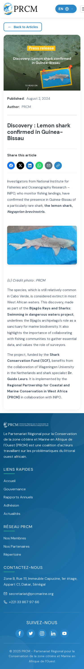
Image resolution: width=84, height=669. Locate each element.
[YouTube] (64, 633)
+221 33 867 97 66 (21, 602)
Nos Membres (15, 538)
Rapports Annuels (18, 497)
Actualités (12, 513)
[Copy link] (58, 165)
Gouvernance (15, 489)
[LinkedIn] (53, 633)
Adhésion (11, 505)
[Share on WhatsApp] (39, 165)
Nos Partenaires (17, 546)
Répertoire (12, 554)
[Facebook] (19, 633)
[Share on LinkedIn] (30, 165)
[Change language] (66, 9)
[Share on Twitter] (20, 165)
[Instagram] (42, 633)
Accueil (9, 480)
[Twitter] (31, 633)
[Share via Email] (48, 165)
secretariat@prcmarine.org (29, 593)
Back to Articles (23, 27)
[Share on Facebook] (11, 165)
